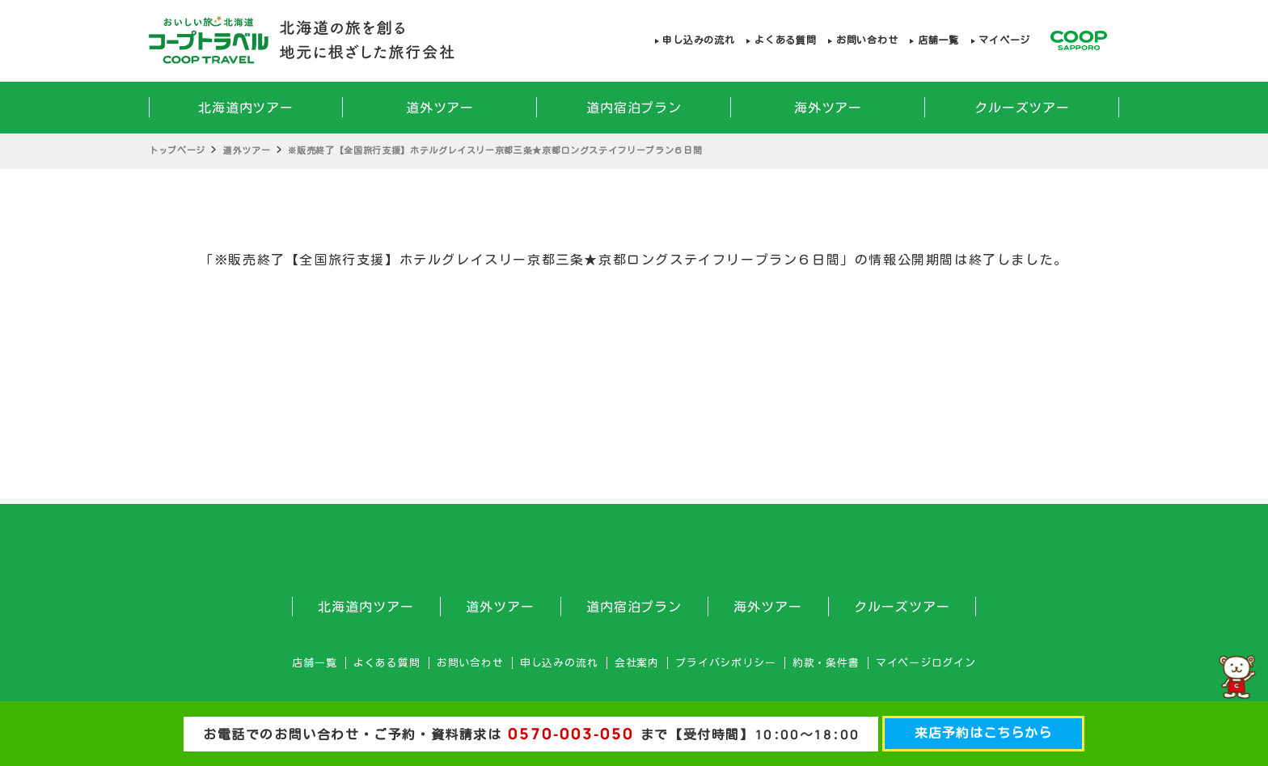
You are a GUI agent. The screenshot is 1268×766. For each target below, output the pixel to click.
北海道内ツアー (246, 107)
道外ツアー (440, 107)
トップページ (177, 150)
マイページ (1004, 40)
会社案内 (637, 663)
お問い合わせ (867, 40)
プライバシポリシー (725, 663)
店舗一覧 (938, 40)
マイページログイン (926, 663)
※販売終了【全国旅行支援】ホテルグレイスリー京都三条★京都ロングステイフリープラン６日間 (495, 150)
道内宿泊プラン (634, 107)
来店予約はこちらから (983, 733)
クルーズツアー (1022, 107)
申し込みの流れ (698, 40)
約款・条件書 (826, 663)
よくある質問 (785, 40)
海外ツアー (828, 107)
